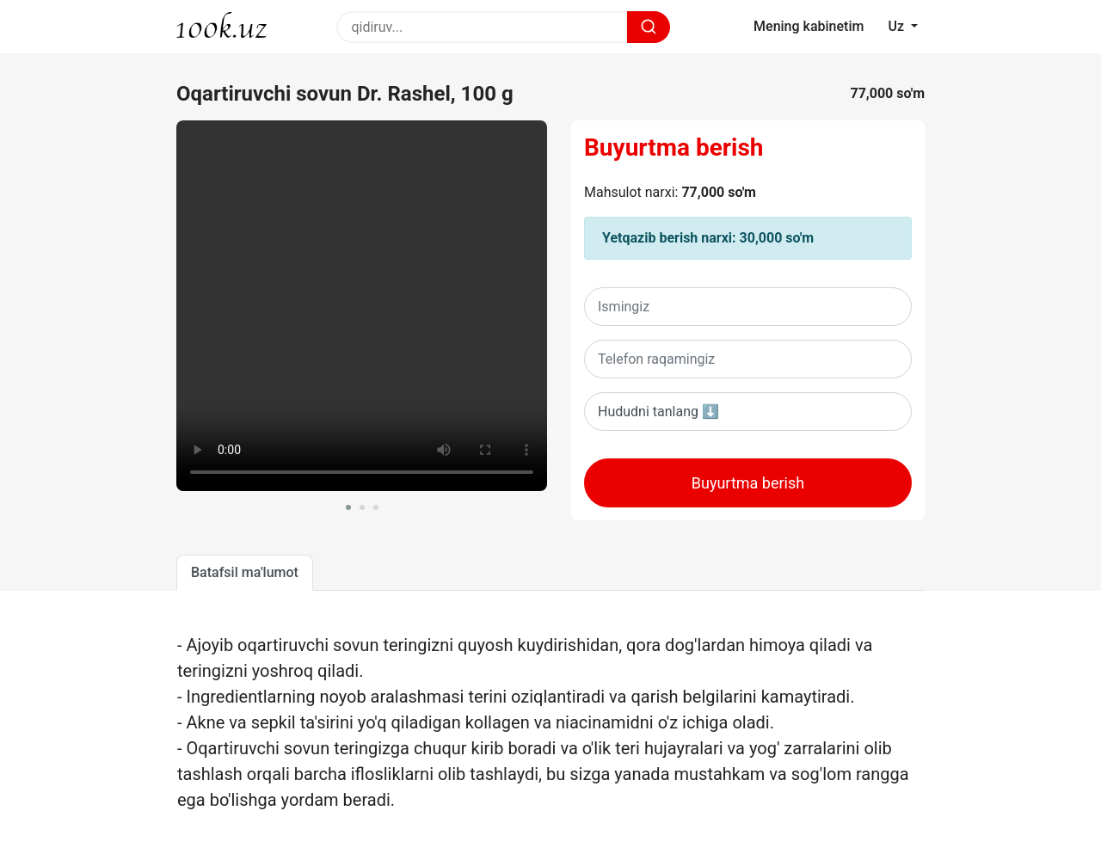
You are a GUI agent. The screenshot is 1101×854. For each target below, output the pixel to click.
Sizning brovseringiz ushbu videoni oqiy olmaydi (361, 305)
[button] (348, 507)
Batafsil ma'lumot (244, 572)
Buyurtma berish (674, 147)
